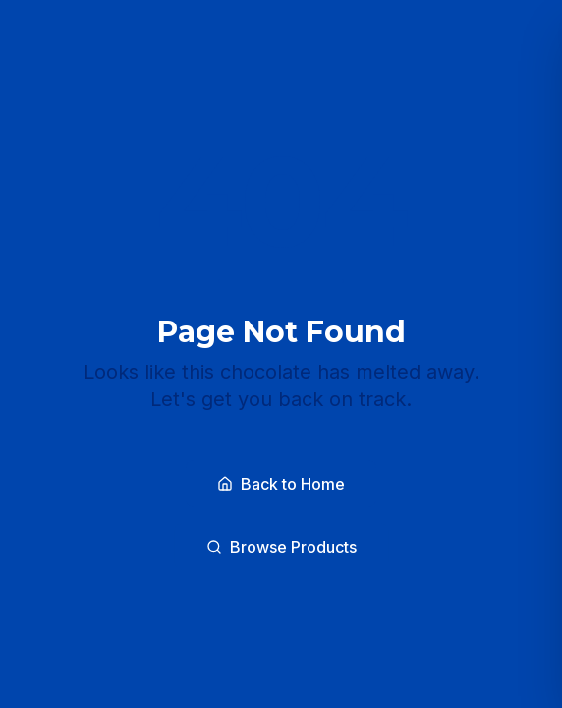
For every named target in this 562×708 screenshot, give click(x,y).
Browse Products (281, 547)
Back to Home (281, 484)
